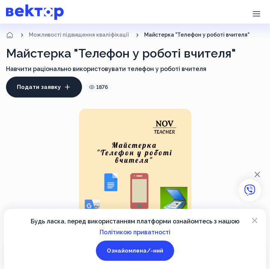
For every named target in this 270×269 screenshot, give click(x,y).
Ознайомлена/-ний (135, 250)
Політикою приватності (135, 232)
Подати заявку (44, 87)
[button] (256, 13)
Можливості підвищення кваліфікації (79, 35)
